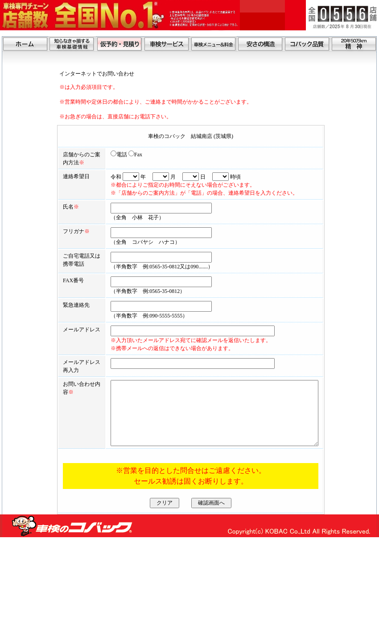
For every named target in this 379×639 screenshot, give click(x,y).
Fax (113, 154)
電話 (97, 154)
